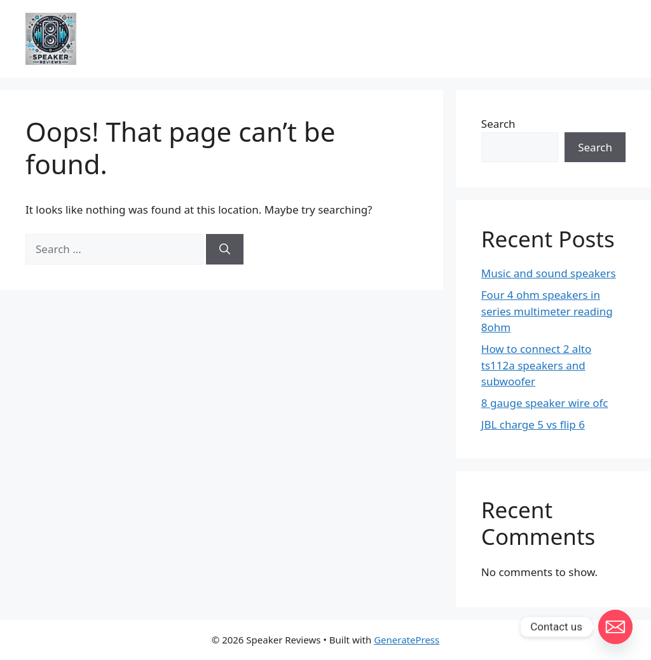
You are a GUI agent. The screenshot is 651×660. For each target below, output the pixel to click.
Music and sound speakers (548, 273)
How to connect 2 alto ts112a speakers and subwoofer (536, 364)
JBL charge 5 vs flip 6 (533, 424)
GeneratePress (406, 639)
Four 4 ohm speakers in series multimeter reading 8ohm (547, 310)
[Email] (615, 627)
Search (498, 123)
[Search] (224, 249)
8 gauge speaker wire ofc (544, 402)
